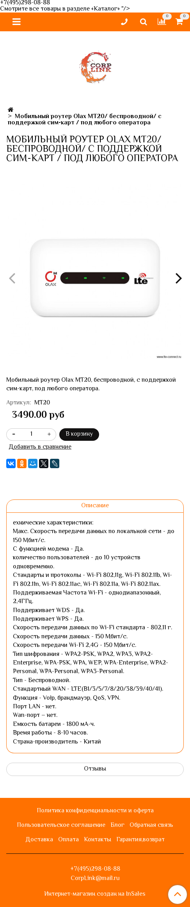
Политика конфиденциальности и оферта (95, 811)
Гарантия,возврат (140, 840)
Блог (117, 825)
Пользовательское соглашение (61, 825)
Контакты (97, 840)
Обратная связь (151, 825)
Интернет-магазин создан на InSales (95, 894)
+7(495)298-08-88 (95, 869)
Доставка (39, 840)
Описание (95, 506)
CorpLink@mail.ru (95, 879)
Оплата (68, 840)
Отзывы (95, 769)
